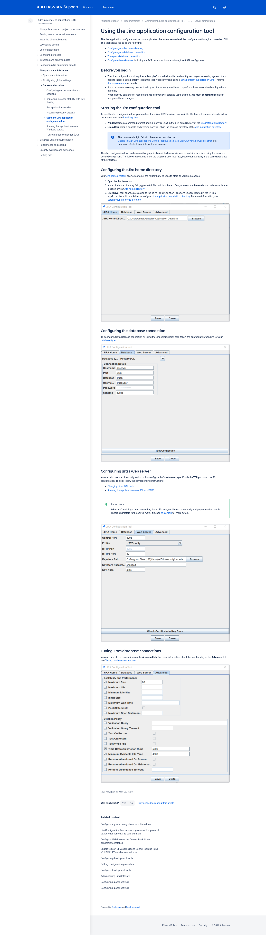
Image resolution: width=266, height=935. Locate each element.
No (131, 803)
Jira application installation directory (171, 196)
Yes (124, 803)
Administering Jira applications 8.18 (56, 20)
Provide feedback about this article (156, 803)
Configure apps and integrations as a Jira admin (126, 824)
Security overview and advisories (57, 150)
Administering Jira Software (115, 876)
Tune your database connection (124, 56)
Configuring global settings (57, 80)
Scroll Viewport (133, 907)
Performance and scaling (53, 145)
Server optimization (53, 85)
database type (108, 340)
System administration (54, 75)
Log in (224, 7)
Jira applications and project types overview (62, 29)
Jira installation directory (213, 123)
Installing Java (130, 117)
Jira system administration (54, 70)
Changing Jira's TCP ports (121, 486)
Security (203, 925)
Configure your (126, 52)
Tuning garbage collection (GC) (62, 134)
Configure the (120, 60)
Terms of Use (188, 925)
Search (214, 7)
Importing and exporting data (55, 60)
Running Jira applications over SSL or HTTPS (131, 490)
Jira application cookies (58, 107)
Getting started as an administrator (58, 34)
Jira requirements (117, 83)
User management (49, 49)
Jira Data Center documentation (56, 139)
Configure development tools (116, 870)
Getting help (46, 155)
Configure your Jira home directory (126, 48)
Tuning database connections (120, 660)
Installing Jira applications (53, 39)
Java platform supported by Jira (197, 79)
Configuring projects (50, 55)
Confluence (117, 907)
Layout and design (49, 44)
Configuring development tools (117, 858)
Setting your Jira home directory (124, 199)
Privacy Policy (169, 925)
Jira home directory (116, 176)
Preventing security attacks (60, 112)
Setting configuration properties (117, 864)
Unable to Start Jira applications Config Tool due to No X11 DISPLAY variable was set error (165, 140)
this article (166, 513)
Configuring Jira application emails (58, 65)
